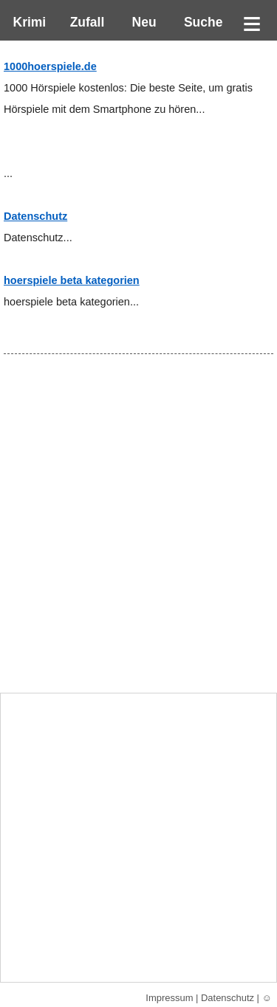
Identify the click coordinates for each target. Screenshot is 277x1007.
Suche (199, 22)
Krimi (26, 22)
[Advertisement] (138, 545)
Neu (142, 22)
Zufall (85, 22)
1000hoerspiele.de (50, 66)
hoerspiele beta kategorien (72, 280)
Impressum (169, 997)
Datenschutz (35, 216)
